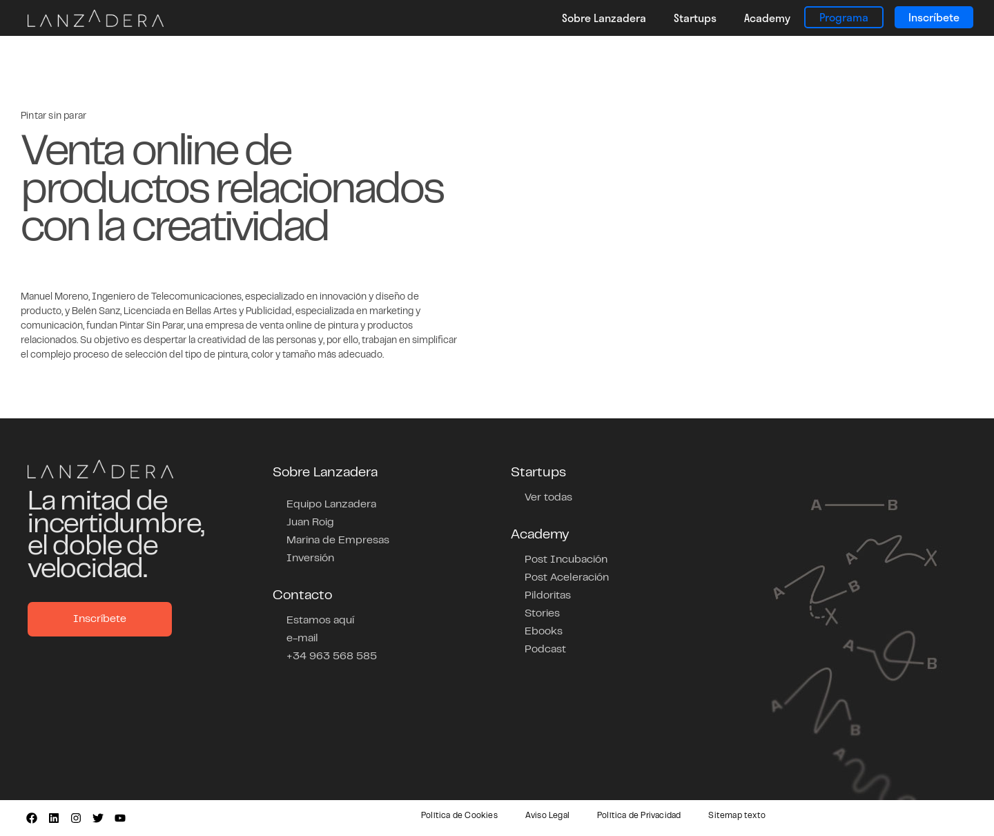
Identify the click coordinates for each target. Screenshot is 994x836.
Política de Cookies (459, 816)
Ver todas (548, 498)
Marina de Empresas (337, 540)
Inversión (310, 558)
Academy (767, 17)
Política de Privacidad (639, 816)
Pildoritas (548, 596)
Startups (695, 17)
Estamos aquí (320, 620)
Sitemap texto (737, 816)
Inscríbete (933, 17)
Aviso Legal (547, 816)
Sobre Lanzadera (604, 17)
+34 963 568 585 (331, 656)
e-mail (302, 638)
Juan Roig (310, 522)
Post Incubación (566, 560)
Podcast (545, 649)
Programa (843, 17)
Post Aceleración (567, 578)
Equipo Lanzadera (331, 504)
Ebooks (544, 631)
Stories (542, 614)
